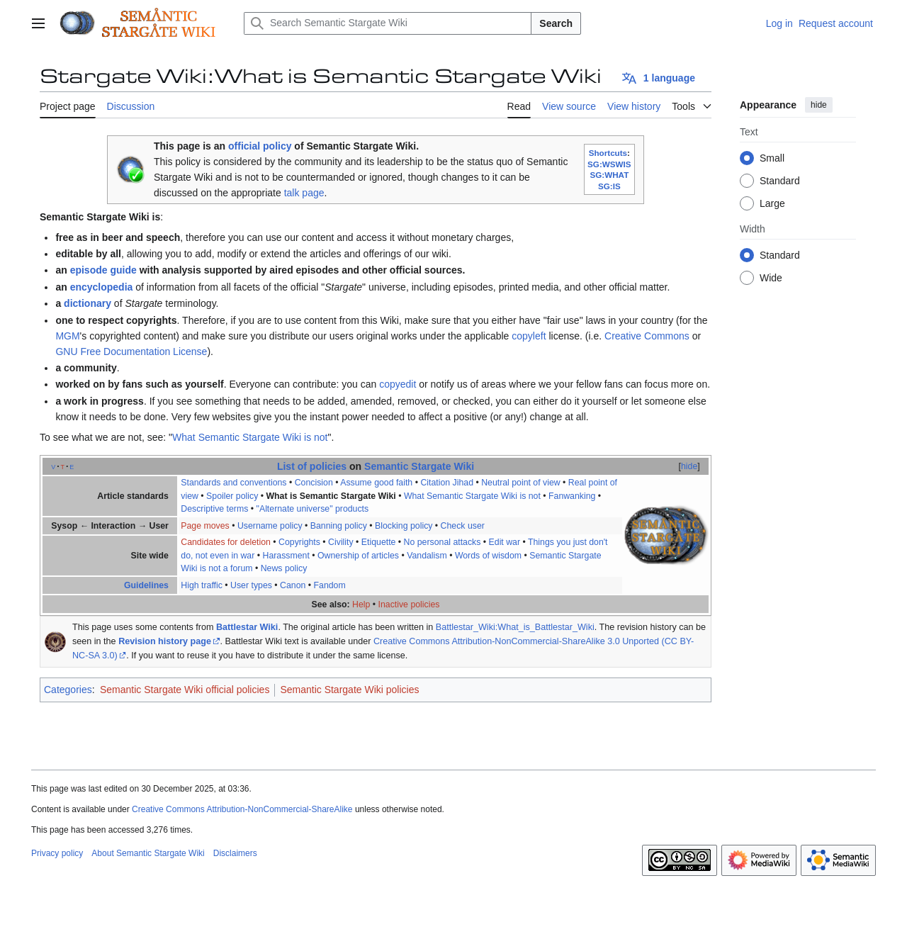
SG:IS (609, 186)
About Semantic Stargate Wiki (147, 853)
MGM (67, 336)
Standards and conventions (233, 483)
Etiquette (378, 542)
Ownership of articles (358, 556)
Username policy (270, 526)
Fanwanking (571, 496)
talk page (304, 192)
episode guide (103, 270)
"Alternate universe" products (313, 509)
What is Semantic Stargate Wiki (330, 496)
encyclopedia (101, 287)
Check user (463, 526)
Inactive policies (409, 604)
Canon (292, 585)
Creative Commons (646, 336)
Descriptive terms (214, 509)
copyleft (529, 336)
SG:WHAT (609, 174)
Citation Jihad (446, 483)
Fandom (330, 585)
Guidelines (146, 585)
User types (251, 585)
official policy (259, 146)
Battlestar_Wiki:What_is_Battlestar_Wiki (515, 627)
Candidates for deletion (226, 542)
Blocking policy (403, 526)
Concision (314, 483)
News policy (284, 568)
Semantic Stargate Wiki (419, 466)
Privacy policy (57, 853)
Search (556, 23)
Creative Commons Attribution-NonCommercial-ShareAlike (242, 809)
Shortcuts (608, 152)
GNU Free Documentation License (131, 351)
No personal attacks (442, 542)
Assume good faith (376, 483)
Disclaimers (235, 853)
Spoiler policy (232, 496)
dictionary (87, 303)
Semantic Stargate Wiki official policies (184, 689)
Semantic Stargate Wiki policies (349, 689)
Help (361, 604)
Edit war (504, 542)
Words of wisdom (488, 556)
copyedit (397, 384)
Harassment (285, 556)
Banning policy (338, 526)
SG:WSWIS (609, 164)
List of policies (312, 466)
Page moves (205, 526)
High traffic (201, 585)
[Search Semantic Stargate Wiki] (387, 23)
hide (819, 105)
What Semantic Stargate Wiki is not (249, 437)
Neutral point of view (520, 483)
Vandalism (427, 556)
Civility (341, 542)
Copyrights (299, 542)
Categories (68, 689)
